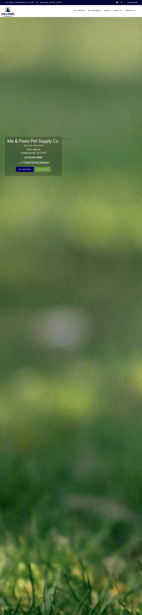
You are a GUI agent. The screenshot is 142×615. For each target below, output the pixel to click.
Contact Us (42, 169)
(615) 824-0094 (33, 157)
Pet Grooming (25, 169)
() (36, 162)
